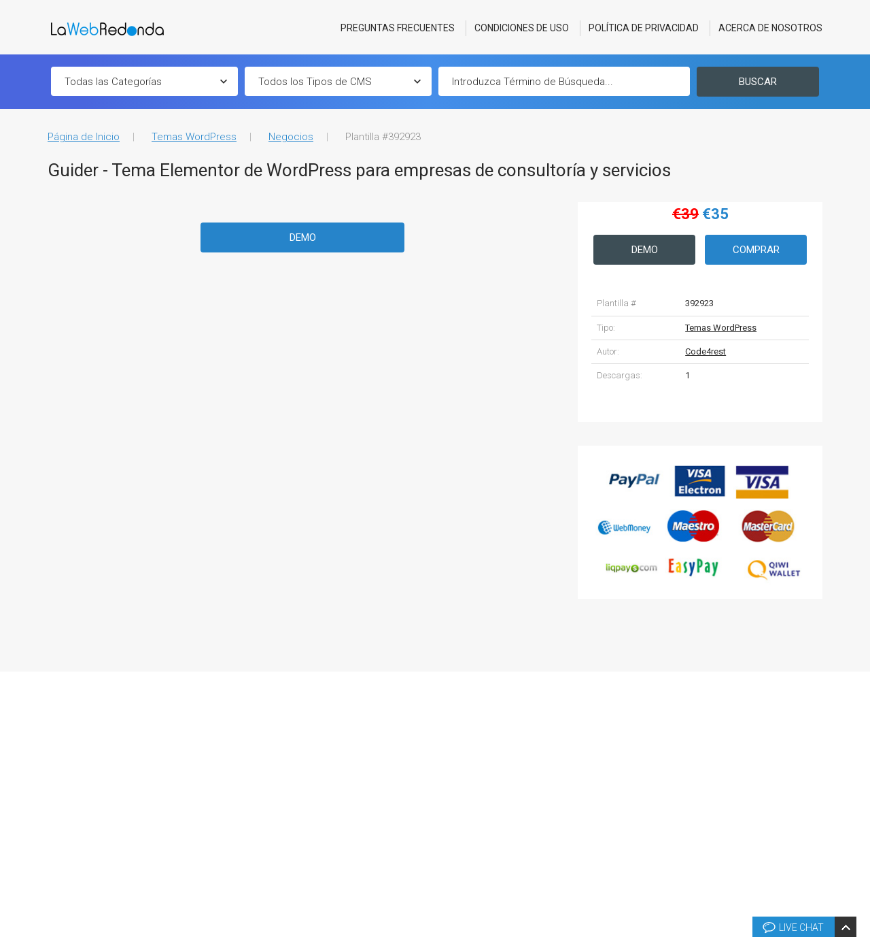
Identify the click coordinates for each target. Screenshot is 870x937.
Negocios (290, 137)
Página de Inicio (84, 137)
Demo (303, 237)
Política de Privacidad (644, 27)
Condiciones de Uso (521, 27)
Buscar (758, 82)
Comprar (756, 250)
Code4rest (705, 351)
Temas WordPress (194, 137)
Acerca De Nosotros (770, 27)
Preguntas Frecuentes (398, 27)
